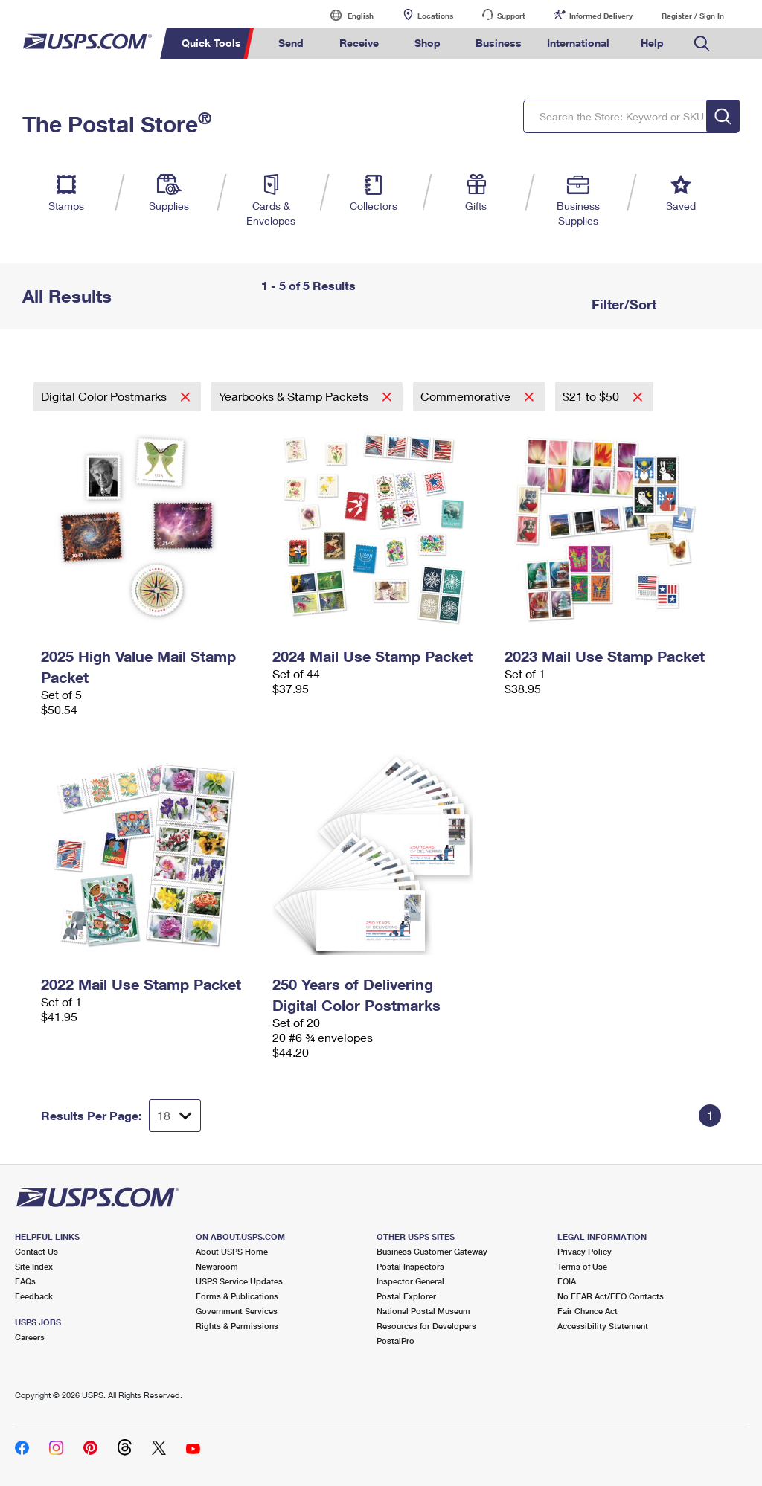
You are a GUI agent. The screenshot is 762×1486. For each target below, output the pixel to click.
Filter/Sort (622, 304)
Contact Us (36, 1251)
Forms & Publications (237, 1296)
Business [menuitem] (499, 42)
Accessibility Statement (602, 1326)
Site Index (34, 1266)
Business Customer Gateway (432, 1251)
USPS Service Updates (239, 1281)
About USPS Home (232, 1251)
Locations (435, 15)
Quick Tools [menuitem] (211, 42)
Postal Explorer (406, 1296)
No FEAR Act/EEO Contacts (610, 1296)
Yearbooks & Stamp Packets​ (295, 396)
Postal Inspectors (410, 1266)
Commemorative (466, 396)
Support (511, 15)
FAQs (25, 1281)
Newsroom (217, 1266)
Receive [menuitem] (359, 42)
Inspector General (410, 1281)
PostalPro (395, 1340)
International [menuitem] (578, 42)
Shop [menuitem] (427, 42)
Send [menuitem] (291, 42)
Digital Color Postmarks (105, 396)
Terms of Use (582, 1266)
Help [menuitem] (652, 42)
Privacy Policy (584, 1251)
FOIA (566, 1281)
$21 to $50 (592, 396)
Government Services (237, 1311)
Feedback (34, 1296)
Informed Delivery (601, 15)
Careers (30, 1337)
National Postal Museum (423, 1311)
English (345, 15)
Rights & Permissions (237, 1326)
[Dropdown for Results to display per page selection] (175, 1115)
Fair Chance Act (587, 1311)
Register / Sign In (693, 15)
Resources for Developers (426, 1326)
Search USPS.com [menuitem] (701, 43)
